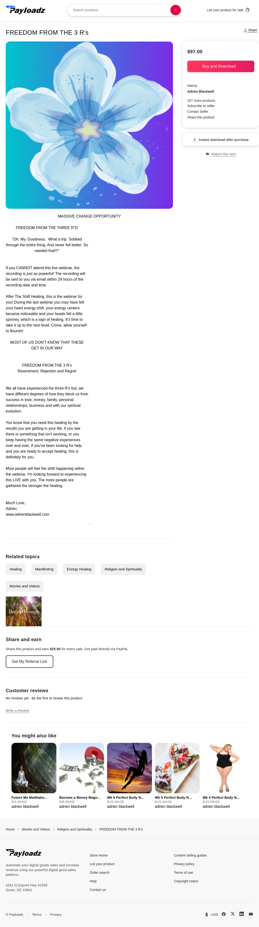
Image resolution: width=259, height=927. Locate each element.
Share (250, 30)
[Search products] (175, 10)
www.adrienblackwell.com (27, 514)
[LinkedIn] (241, 914)
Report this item (220, 154)
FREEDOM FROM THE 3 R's (121, 829)
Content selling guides (190, 855)
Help (93, 881)
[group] (33, 776)
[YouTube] (250, 914)
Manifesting (44, 569)
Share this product (201, 117)
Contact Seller (197, 111)
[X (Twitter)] (233, 914)
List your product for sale (228, 9)
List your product (102, 864)
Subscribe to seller (201, 106)
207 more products (201, 100)
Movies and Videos (25, 586)
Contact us (98, 890)
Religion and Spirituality (123, 569)
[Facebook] (223, 914)
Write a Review (17, 711)
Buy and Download (220, 66)
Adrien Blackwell (200, 91)
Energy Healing (79, 569)
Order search (99, 872)
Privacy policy (184, 864)
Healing (16, 569)
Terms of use (183, 872)
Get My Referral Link (29, 661)
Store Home (99, 855)
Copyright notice (186, 881)
